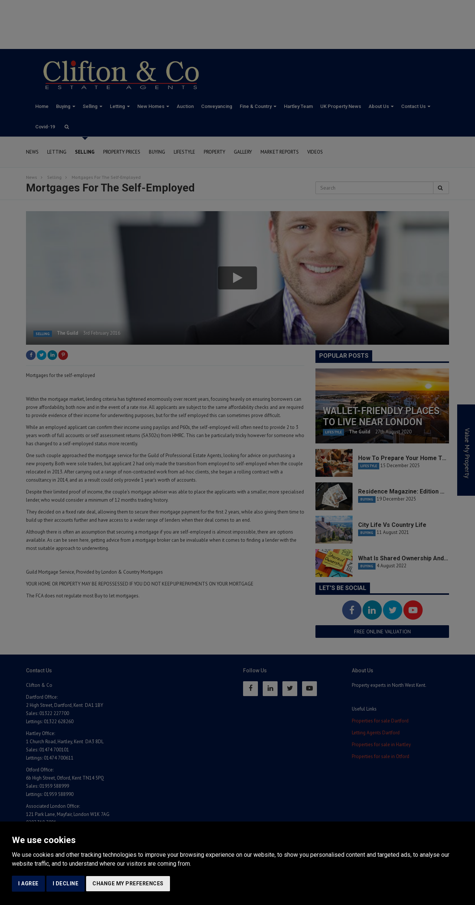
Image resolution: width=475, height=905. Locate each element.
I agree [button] (28, 883)
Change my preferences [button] (128, 883)
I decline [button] (66, 883)
